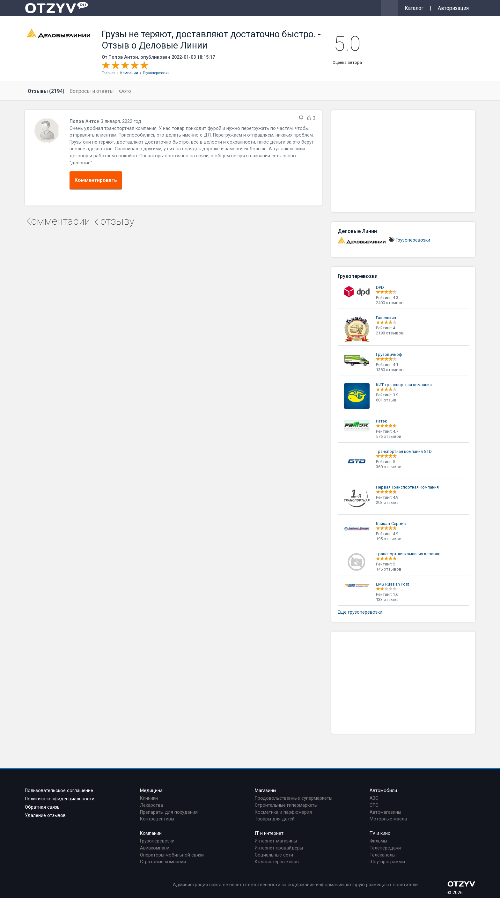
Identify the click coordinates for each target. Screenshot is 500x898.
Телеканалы (382, 855)
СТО (374, 805)
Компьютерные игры (277, 861)
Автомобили (383, 790)
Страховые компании (163, 861)
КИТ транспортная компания (404, 384)
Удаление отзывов (45, 815)
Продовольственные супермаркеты (293, 798)
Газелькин (386, 317)
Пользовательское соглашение (59, 790)
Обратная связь (42, 807)
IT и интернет (269, 833)
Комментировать (96, 180)
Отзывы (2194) (46, 91)
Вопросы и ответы (92, 91)
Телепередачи (385, 848)
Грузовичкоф (389, 354)
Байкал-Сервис (391, 523)
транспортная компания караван (408, 553)
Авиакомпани (154, 848)
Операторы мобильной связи (172, 855)
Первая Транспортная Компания (407, 487)
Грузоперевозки (413, 240)
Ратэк (381, 421)
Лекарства (151, 805)
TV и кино (380, 833)
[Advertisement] (403, 161)
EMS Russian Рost (392, 584)
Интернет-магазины (276, 841)
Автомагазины (385, 812)
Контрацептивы (157, 819)
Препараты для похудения (169, 812)
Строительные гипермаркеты (286, 805)
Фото (125, 91)
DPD (380, 287)
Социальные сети (274, 855)
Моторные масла (388, 819)
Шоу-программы (387, 861)
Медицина (151, 790)
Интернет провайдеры (279, 848)
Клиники (149, 798)
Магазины (265, 790)
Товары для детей (275, 819)
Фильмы (378, 841)
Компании (151, 833)
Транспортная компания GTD (404, 451)
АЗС (374, 798)
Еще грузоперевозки (360, 612)
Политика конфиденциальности (59, 799)
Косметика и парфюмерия (283, 812)
